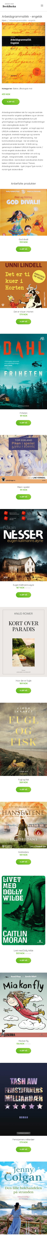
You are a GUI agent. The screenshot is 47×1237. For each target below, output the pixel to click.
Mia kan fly (23, 1041)
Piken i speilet (23, 487)
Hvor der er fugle (23, 680)
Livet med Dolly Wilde (23, 950)
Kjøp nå (10, 102)
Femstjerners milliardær (23, 1139)
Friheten (23, 413)
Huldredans (23, 852)
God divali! (23, 239)
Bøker (16, 88)
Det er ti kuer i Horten (23, 311)
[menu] (42, 5)
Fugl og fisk (23, 779)
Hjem (4, 20)
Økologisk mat (25, 88)
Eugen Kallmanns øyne (23, 585)
